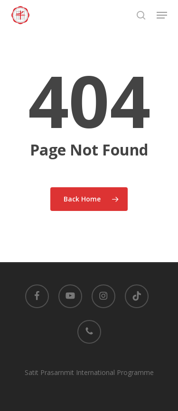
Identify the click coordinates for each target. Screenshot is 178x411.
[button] (162, 15)
